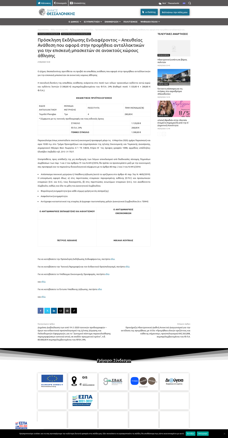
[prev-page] (159, 134)
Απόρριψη (202, 433)
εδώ (113, 259)
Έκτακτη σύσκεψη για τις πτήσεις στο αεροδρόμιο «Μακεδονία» (170, 91)
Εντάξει (190, 433)
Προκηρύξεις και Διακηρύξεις (81, 30)
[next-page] (164, 134)
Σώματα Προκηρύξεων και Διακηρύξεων (76, 34)
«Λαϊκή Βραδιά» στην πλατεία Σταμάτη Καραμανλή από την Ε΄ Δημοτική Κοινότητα (173, 123)
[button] (190, 3)
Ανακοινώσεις (163, 55)
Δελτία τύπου (163, 84)
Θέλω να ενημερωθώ (59, 30)
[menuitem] (184, 3)
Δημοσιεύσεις (43, 30)
